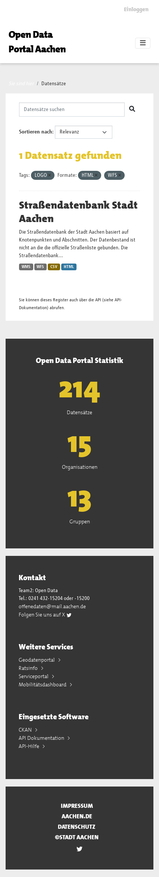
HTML (69, 267)
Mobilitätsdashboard (43, 684)
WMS (26, 267)
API (98, 300)
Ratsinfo (29, 668)
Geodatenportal (37, 659)
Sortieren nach (35, 132)
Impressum (77, 806)
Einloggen (136, 9)
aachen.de (77, 816)
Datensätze (53, 83)
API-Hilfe (29, 746)
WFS (40, 267)
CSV (53, 267)
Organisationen (79, 467)
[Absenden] (132, 109)
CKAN (26, 729)
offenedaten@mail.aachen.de (52, 606)
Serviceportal (34, 676)
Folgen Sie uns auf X (45, 614)
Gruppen (79, 521)
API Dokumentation (42, 738)
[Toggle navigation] (142, 43)
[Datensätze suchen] (72, 109)
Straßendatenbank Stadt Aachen (78, 212)
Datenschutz (77, 827)
